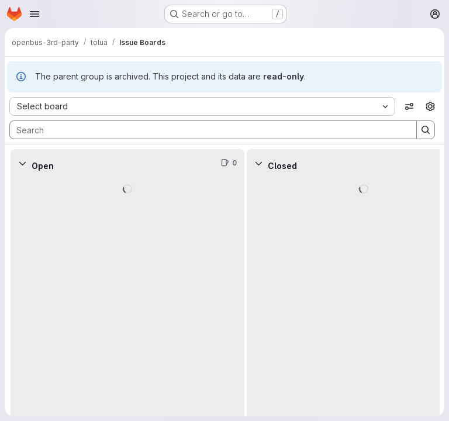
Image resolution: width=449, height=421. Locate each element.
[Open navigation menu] (34, 14)
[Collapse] (22, 163)
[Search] (207, 130)
